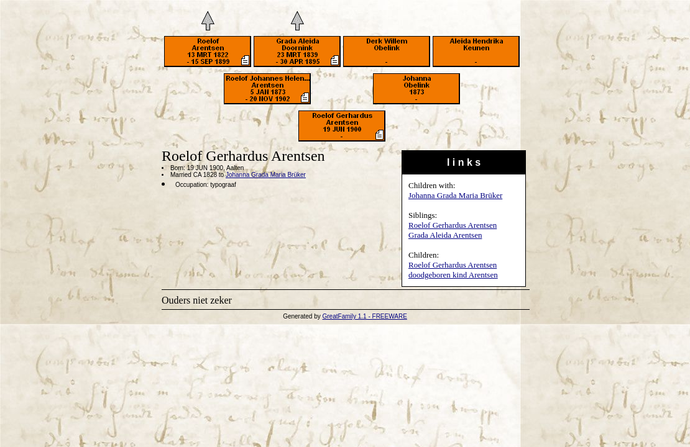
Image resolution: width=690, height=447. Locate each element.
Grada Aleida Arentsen (445, 235)
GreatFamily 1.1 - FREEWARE (365, 316)
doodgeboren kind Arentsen (453, 274)
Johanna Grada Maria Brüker (455, 195)
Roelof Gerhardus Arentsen (452, 225)
